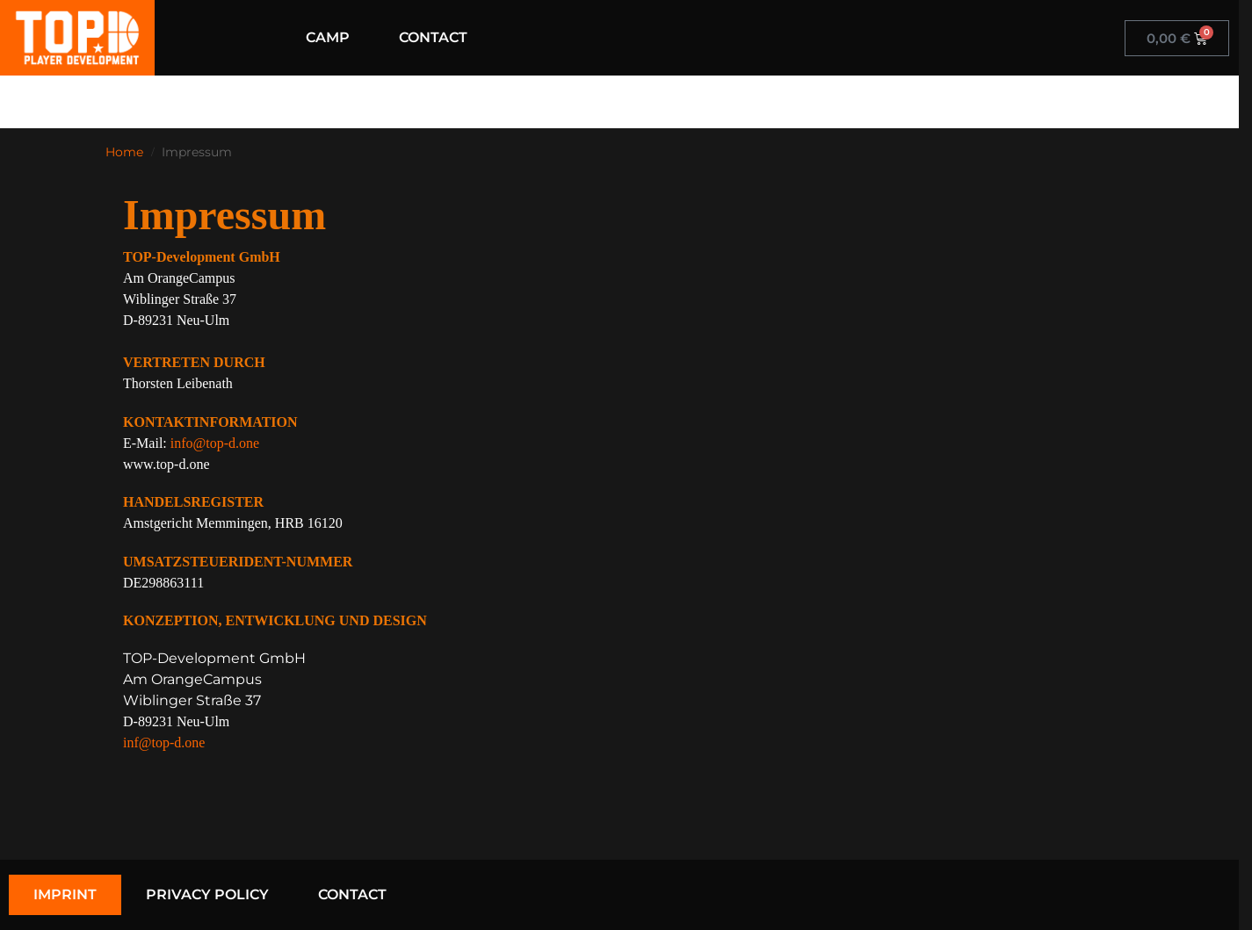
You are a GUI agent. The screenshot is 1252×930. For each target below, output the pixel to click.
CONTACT (433, 37)
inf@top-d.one (164, 742)
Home (124, 152)
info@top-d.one (214, 443)
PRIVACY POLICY (207, 894)
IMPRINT (65, 894)
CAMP (328, 37)
